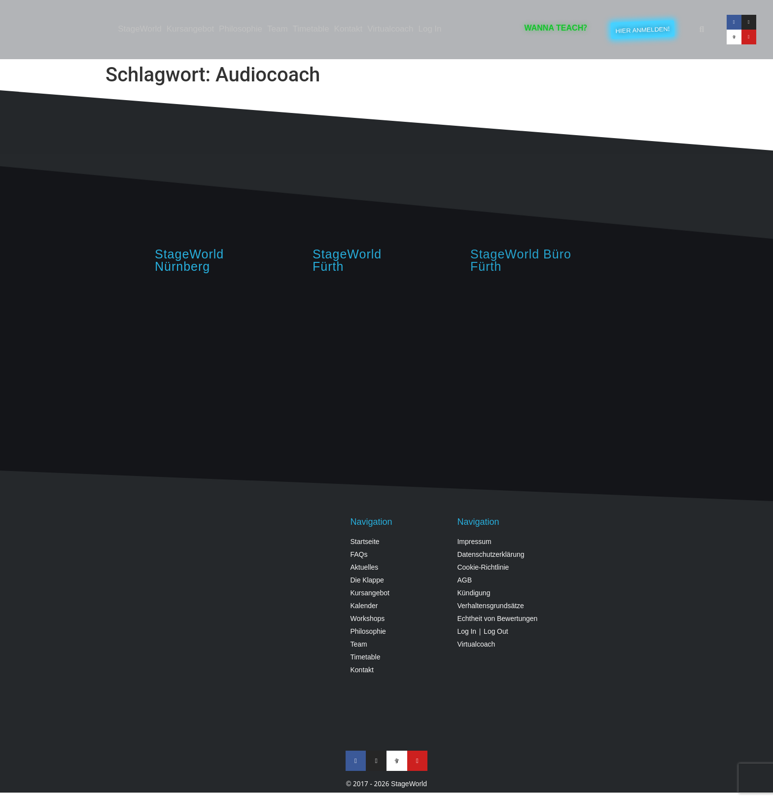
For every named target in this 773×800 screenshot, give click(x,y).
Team (277, 29)
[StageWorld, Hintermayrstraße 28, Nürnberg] (229, 361)
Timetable (311, 29)
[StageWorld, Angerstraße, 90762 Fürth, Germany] (386, 361)
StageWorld (140, 29)
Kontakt (348, 29)
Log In (430, 29)
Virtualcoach (390, 29)
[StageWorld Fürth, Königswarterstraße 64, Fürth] (544, 361)
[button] (701, 29)
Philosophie (240, 29)
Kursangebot (190, 29)
